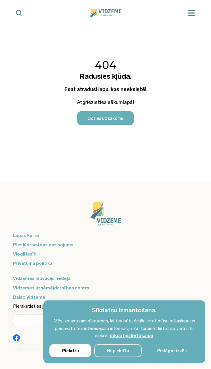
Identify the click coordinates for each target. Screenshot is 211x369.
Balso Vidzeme (29, 297)
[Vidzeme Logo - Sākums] (105, 13)
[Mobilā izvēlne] (191, 13)
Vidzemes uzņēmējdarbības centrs (51, 288)
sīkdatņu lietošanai (131, 335)
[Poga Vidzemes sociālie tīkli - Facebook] (16, 338)
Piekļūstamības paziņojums (43, 244)
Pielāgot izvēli (172, 350)
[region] (124, 332)
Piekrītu (70, 350)
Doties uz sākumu (105, 118)
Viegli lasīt (24, 254)
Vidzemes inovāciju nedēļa (42, 278)
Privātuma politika (33, 263)
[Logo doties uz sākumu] (105, 216)
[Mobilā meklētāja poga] (19, 13)
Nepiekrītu (118, 350)
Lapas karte (26, 235)
